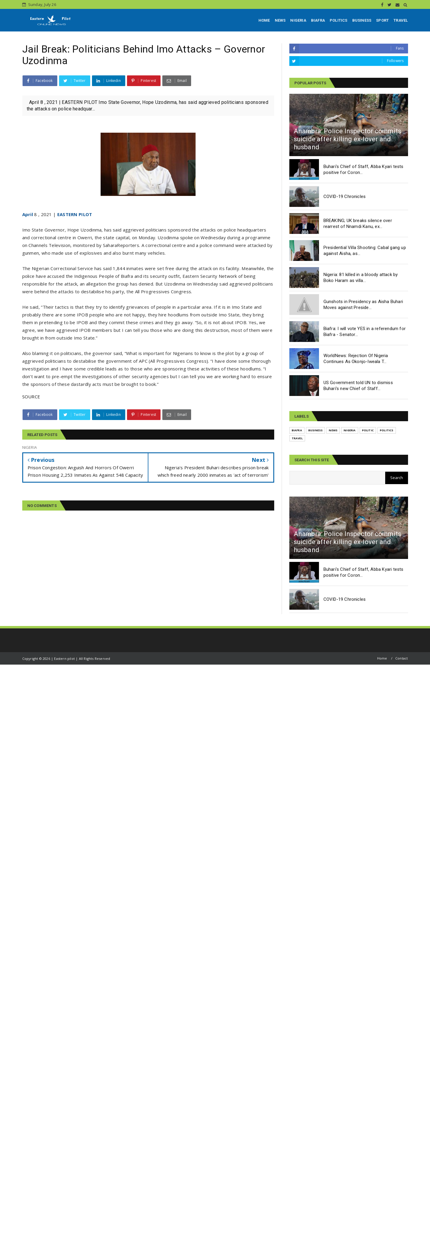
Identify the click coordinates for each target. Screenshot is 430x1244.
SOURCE (31, 397)
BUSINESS (362, 20)
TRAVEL (400, 20)
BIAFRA (318, 20)
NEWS (280, 20)
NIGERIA (298, 20)
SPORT (382, 20)
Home (382, 658)
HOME (264, 20)
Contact (401, 658)
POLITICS (339, 20)
